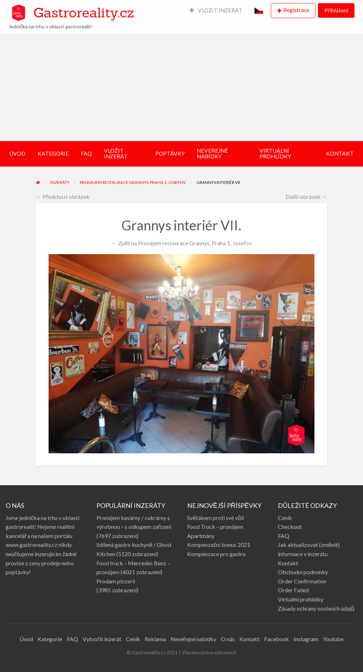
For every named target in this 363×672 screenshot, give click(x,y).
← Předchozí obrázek (62, 196)
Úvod (26, 638)
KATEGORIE (53, 153)
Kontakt (288, 563)
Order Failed (293, 590)
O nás (228, 638)
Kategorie (50, 638)
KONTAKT (340, 153)
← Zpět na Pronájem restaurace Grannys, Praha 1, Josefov (181, 243)
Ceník (285, 517)
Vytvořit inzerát (102, 638)
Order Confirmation (302, 581)
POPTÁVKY (170, 153)
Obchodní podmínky (303, 572)
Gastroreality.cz (83, 12)
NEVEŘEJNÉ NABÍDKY (212, 153)
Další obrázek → (306, 196)
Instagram (306, 638)
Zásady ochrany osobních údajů (316, 608)
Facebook (276, 638)
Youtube (333, 638)
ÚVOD (17, 153)
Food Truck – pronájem (215, 526)
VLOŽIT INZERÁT (216, 10)
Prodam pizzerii (115, 581)
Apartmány (200, 535)
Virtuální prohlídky (300, 599)
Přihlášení (336, 10)
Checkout (290, 526)
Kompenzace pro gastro (216, 553)
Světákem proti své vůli (215, 517)
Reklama (155, 638)
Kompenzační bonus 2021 (218, 544)
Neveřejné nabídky (193, 638)
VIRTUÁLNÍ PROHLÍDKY (275, 153)
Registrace (296, 10)
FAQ (86, 153)
